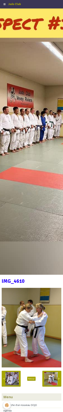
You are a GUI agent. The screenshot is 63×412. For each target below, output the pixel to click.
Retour (31, 378)
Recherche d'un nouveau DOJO (20, 405)
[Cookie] (7, 405)
